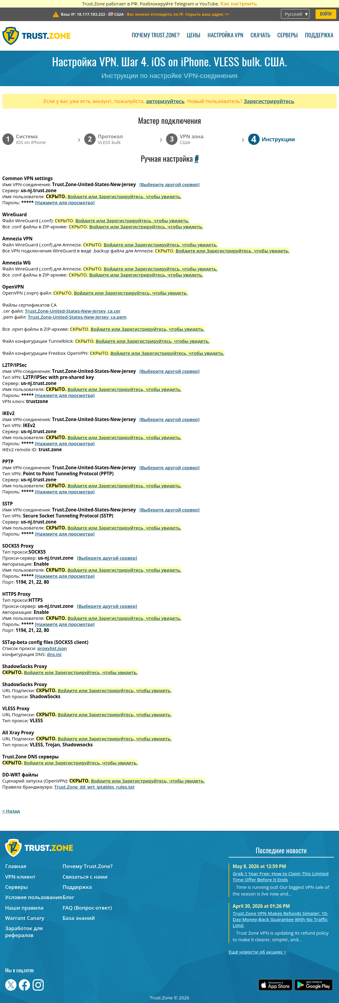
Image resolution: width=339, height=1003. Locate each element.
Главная (15, 866)
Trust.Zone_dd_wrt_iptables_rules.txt (94, 787)
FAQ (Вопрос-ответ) (87, 907)
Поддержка (319, 36)
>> (178, 14)
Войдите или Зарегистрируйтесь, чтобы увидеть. (124, 196)
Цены (193, 36)
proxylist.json (52, 648)
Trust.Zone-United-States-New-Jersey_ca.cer (73, 311)
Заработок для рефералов (24, 932)
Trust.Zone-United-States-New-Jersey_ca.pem (77, 317)
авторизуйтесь (165, 101)
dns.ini (54, 654)
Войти (325, 14)
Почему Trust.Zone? (156, 36)
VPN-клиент (20, 876)
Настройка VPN (225, 36)
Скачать (260, 36)
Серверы (287, 36)
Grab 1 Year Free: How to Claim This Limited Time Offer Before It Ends (281, 876)
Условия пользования (33, 897)
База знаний (79, 917)
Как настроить (238, 3)
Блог (68, 897)
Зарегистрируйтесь (269, 101)
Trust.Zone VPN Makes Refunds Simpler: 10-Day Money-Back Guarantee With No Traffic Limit (280, 919)
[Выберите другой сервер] (169, 184)
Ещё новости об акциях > (257, 952)
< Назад (11, 811)
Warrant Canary (24, 917)
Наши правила (24, 907)
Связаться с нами (85, 876)
